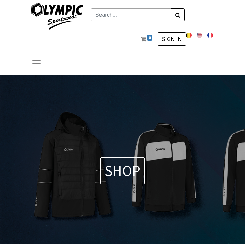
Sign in (172, 39)
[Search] (178, 14)
